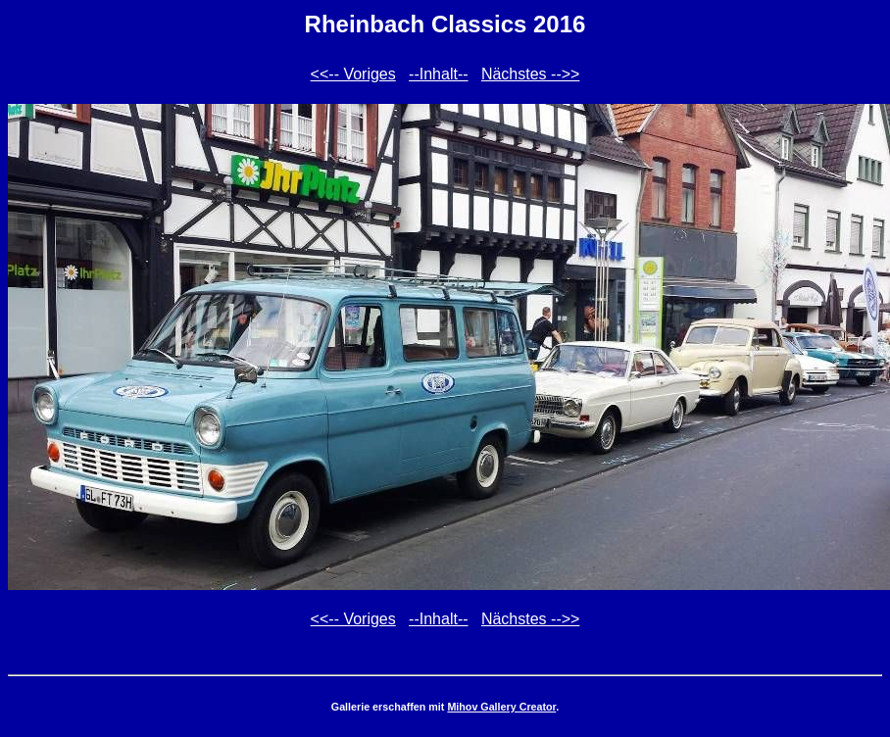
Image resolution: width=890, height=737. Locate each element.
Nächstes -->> (530, 74)
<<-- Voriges (353, 74)
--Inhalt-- (438, 74)
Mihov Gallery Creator (501, 706)
